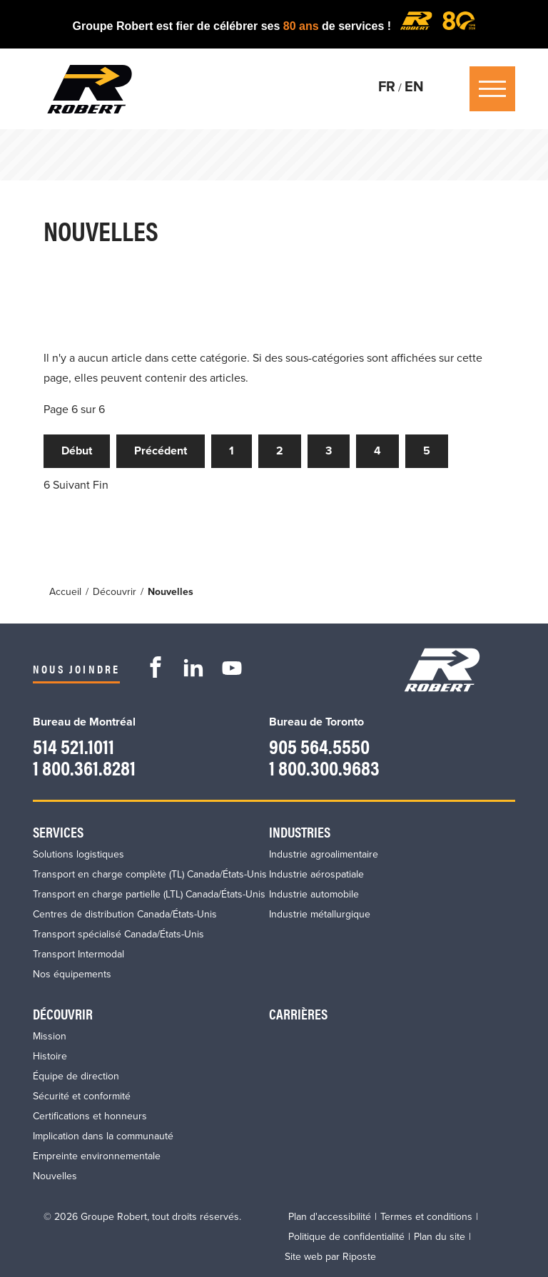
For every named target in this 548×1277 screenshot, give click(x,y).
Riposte (359, 1256)
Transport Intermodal (78, 953)
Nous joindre (76, 669)
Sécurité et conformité (82, 1095)
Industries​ (299, 830)
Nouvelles (55, 1175)
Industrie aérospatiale (316, 874)
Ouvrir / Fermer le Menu (492, 89)
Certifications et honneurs (90, 1115)
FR (386, 87)
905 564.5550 (320, 745)
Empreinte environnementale (97, 1155)
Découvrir (63, 1012)
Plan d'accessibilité (329, 1216)
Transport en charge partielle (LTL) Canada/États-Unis (149, 893)
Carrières (298, 1012)
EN (414, 87)
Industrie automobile (314, 893)
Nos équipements (72, 973)
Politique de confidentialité (346, 1236)
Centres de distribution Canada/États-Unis (125, 913)
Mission (49, 1035)
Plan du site (439, 1236)
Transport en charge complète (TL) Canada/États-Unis (150, 874)
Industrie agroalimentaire (323, 854)
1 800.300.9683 (326, 766)
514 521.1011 (74, 745)
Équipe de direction (76, 1075)
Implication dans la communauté (103, 1135)
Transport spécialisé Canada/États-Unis (118, 933)
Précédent (160, 451)
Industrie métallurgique (319, 913)
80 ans (302, 26)
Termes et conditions (426, 1216)
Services (58, 830)
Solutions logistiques (78, 854)
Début (76, 451)
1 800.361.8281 (85, 766)
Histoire (50, 1055)
